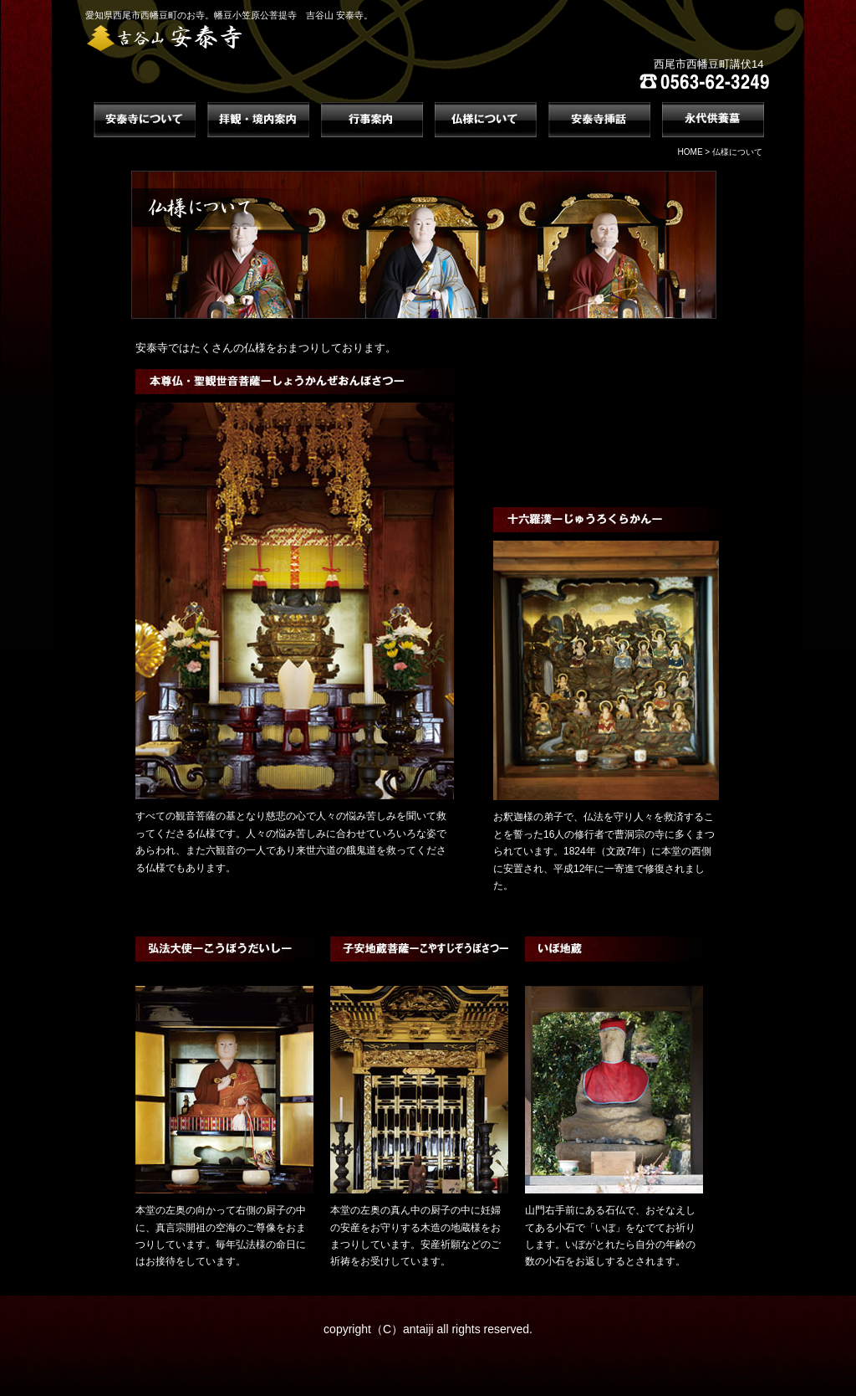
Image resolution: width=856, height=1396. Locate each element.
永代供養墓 (713, 119)
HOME (690, 152)
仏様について (486, 119)
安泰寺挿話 (599, 119)
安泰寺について (145, 119)
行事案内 (372, 119)
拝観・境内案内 (258, 119)
